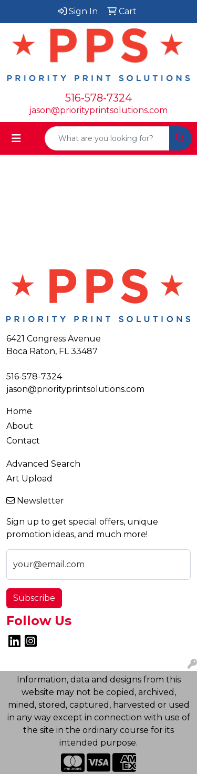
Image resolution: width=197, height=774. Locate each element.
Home (19, 411)
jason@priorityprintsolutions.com (98, 110)
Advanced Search (43, 464)
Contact (23, 441)
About (19, 426)
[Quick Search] (107, 138)
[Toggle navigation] (16, 138)
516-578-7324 (98, 98)
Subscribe (34, 598)
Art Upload (29, 479)
